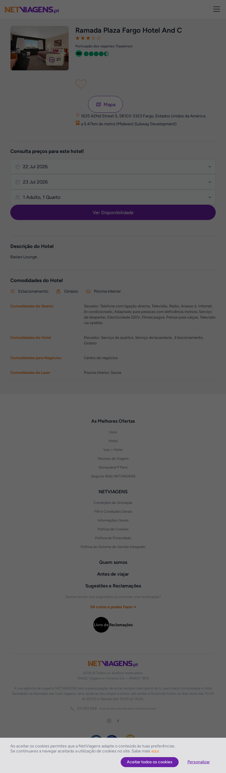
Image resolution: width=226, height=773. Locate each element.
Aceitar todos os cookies (149, 761)
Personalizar (198, 761)
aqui (155, 751)
